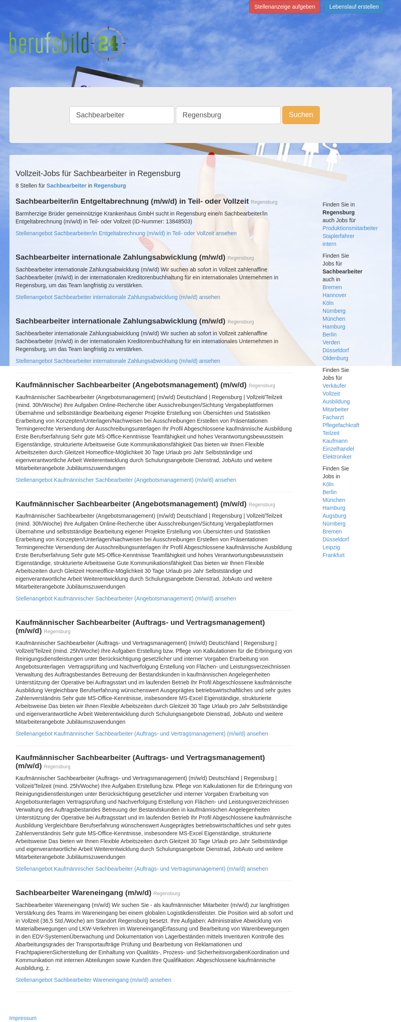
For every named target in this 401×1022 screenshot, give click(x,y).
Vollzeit (331, 393)
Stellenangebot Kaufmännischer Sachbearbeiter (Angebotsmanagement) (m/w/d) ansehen (126, 480)
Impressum (23, 1018)
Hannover (335, 295)
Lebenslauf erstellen (354, 7)
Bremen (332, 287)
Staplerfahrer (338, 236)
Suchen (301, 115)
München (334, 319)
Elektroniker (337, 456)
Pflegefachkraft (341, 425)
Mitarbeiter (336, 409)
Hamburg (334, 326)
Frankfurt (334, 555)
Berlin (330, 334)
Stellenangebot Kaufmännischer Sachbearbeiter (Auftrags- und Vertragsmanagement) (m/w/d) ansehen (142, 733)
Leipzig (331, 547)
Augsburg (334, 516)
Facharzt (333, 417)
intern (329, 244)
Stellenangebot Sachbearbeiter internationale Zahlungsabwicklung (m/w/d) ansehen (118, 297)
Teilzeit (331, 433)
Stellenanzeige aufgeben (284, 7)
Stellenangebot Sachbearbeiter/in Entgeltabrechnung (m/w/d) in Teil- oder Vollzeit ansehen (126, 233)
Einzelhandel (338, 449)
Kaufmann (335, 441)
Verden (331, 342)
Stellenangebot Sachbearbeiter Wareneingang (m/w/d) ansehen (94, 980)
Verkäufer (334, 386)
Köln (328, 303)
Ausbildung (336, 401)
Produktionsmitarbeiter (350, 228)
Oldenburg (335, 358)
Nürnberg (334, 311)
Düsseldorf (336, 350)
